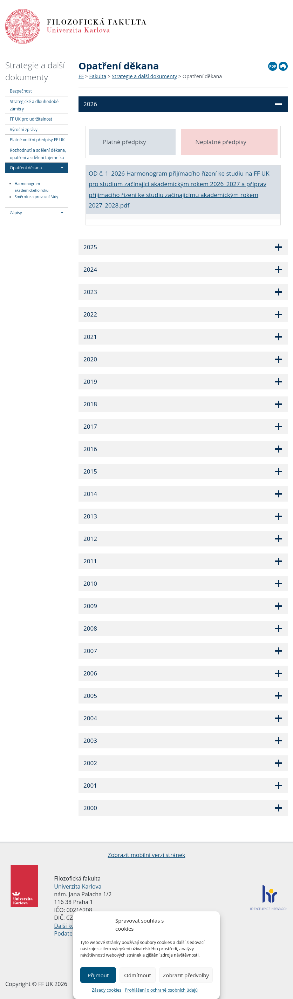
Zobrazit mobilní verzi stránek (146, 855)
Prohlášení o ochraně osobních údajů (161, 990)
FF (81, 76)
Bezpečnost (21, 91)
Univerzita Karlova (77, 886)
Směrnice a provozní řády (36, 197)
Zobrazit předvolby (186, 975)
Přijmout (98, 975)
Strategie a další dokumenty (35, 71)
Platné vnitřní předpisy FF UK (37, 139)
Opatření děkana (26, 167)
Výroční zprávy (24, 129)
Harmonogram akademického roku (32, 187)
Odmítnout (137, 975)
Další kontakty (72, 926)
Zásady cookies (106, 990)
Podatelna (67, 933)
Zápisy (16, 212)
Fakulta (98, 76)
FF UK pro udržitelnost (31, 119)
